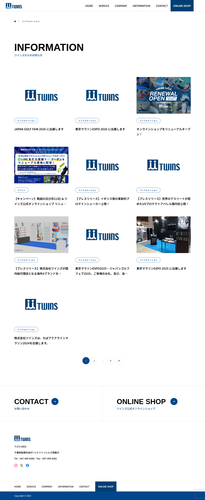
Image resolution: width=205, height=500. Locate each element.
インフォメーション (26, 120)
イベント (21, 190)
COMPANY (121, 6)
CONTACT (162, 6)
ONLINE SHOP (182, 6)
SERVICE (104, 6)
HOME (89, 6)
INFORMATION (141, 6)
